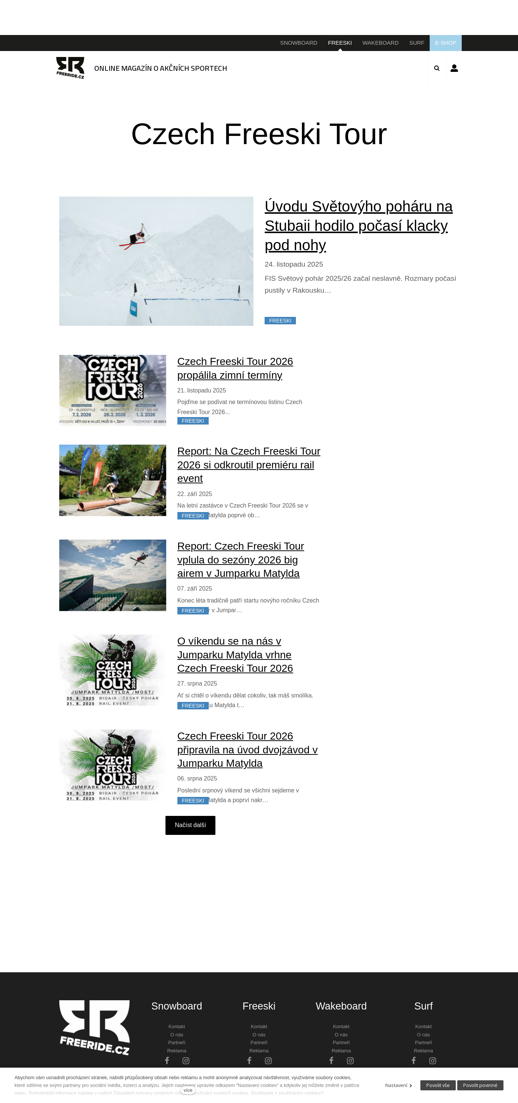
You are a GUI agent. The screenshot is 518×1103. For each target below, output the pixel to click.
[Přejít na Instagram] (186, 1060)
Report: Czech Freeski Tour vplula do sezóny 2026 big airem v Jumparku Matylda (240, 559)
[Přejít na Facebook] (167, 1060)
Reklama (176, 1050)
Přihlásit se (454, 68)
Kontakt (176, 1026)
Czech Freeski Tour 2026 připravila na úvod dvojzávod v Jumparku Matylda (247, 749)
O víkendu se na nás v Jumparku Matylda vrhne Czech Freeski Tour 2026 (235, 654)
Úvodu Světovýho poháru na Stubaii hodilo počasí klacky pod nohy (359, 225)
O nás (176, 1034)
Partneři (177, 1042)
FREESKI (280, 321)
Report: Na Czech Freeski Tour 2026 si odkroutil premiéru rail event (248, 464)
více (188, 1090)
